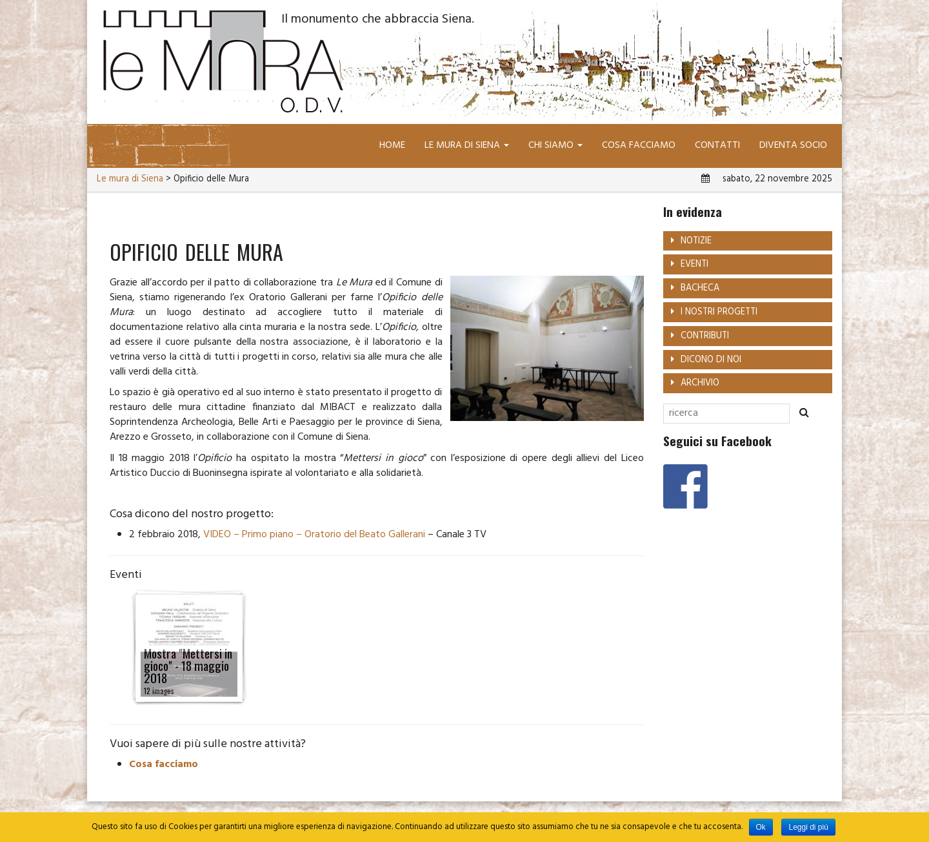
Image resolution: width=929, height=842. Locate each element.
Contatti (717, 145)
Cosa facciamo (638, 145)
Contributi (705, 336)
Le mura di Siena (467, 145)
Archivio (700, 383)
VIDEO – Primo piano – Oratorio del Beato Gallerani (314, 534)
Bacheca (700, 288)
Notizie (696, 241)
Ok (761, 827)
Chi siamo (555, 145)
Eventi (694, 264)
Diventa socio (793, 145)
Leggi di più (808, 827)
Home (392, 145)
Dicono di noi (711, 360)
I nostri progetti (719, 312)
